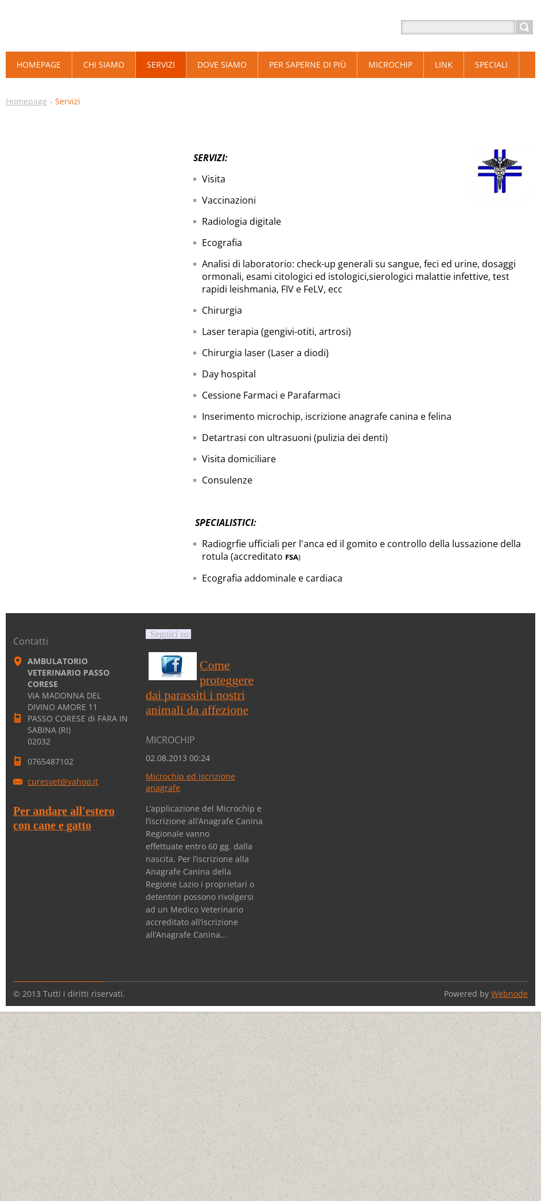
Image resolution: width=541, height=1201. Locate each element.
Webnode (509, 993)
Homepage (26, 101)
